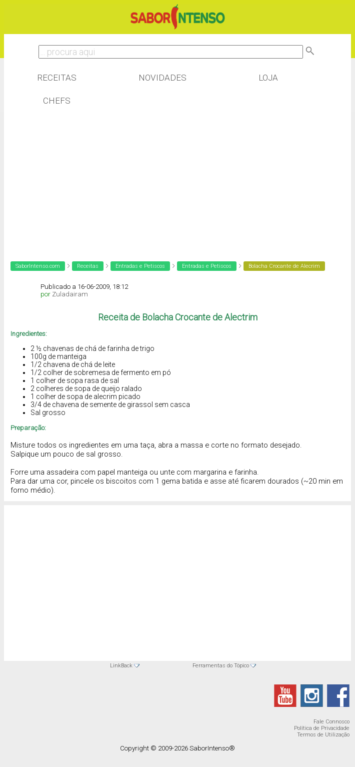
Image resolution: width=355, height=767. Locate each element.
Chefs (56, 101)
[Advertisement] (84, 177)
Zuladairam (70, 294)
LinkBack (121, 665)
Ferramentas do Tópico (220, 665)
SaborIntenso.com (38, 266)
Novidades (162, 78)
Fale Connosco (332, 721)
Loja (268, 78)
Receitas (56, 78)
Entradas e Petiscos (140, 266)
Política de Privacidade (322, 728)
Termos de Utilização (323, 734)
